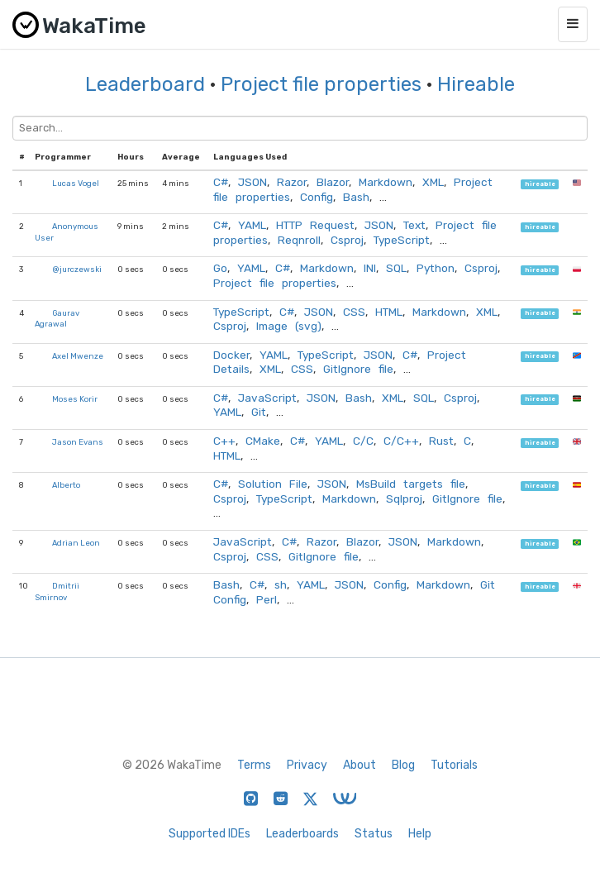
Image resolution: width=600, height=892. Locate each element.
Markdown (385, 181)
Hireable (476, 84)
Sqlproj (404, 498)
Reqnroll (299, 239)
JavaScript (267, 397)
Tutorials (454, 765)
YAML (252, 224)
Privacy (307, 765)
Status (374, 834)
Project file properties (321, 84)
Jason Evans (77, 441)
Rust (441, 440)
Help (419, 834)
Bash (356, 196)
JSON (252, 181)
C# (220, 181)
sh (280, 584)
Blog (403, 765)
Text (414, 224)
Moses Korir (75, 398)
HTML (388, 311)
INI (370, 267)
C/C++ (401, 440)
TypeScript (402, 239)
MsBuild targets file (410, 483)
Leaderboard (145, 84)
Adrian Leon (76, 542)
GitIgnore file (358, 368)
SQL (396, 267)
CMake (262, 440)
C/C (363, 440)
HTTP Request (315, 224)
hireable (540, 184)
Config (316, 196)
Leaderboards (302, 834)
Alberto (66, 484)
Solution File (272, 483)
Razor (292, 181)
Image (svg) (288, 325)
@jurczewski (77, 269)
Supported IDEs (209, 834)
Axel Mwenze (77, 355)
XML (433, 181)
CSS (354, 311)
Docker (231, 354)
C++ (224, 440)
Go (220, 267)
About (359, 765)
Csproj (347, 239)
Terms (254, 765)
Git (258, 411)
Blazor (333, 181)
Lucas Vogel (75, 183)
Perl (266, 599)
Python (436, 267)
